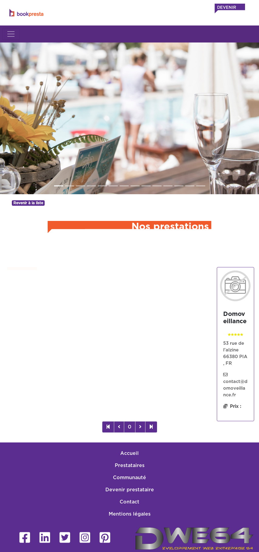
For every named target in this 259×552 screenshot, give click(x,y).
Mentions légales (130, 514)
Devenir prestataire (129, 489)
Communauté (129, 477)
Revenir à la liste (28, 203)
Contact (129, 502)
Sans (30, 384)
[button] (19, 118)
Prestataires (130, 465)
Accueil (129, 453)
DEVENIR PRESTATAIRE (232, 10)
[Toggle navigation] (10, 34)
